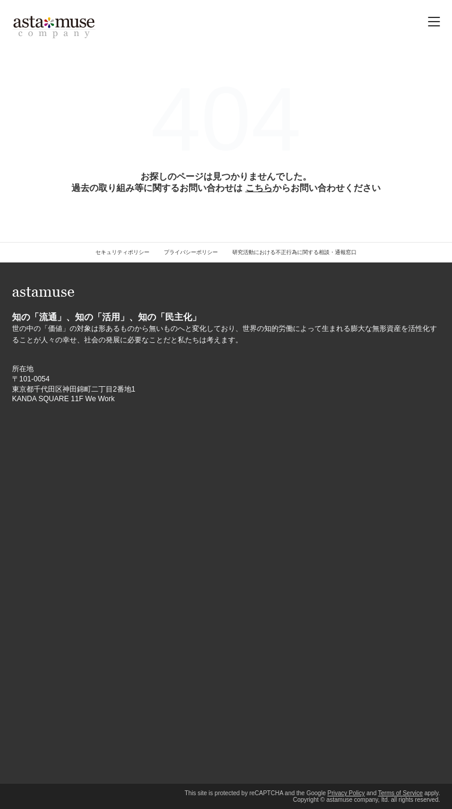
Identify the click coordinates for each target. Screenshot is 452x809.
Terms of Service (400, 793)
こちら (259, 188)
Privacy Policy (345, 793)
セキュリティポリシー (122, 252)
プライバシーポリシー (191, 252)
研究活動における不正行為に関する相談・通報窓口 (294, 252)
